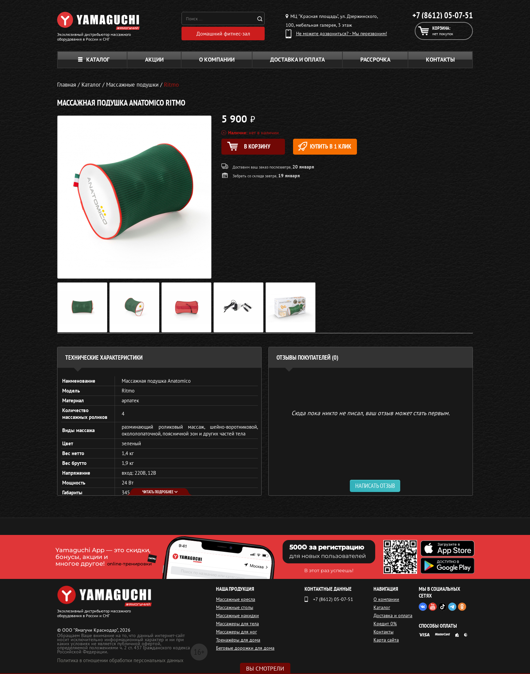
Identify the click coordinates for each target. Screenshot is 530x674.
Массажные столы (234, 607)
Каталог (94, 59)
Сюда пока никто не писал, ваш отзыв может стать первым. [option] (370, 412)
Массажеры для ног (236, 632)
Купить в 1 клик (324, 146)
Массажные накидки (237, 615)
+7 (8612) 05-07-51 (442, 15)
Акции (154, 59)
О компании (217, 59)
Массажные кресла (235, 599)
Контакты (440, 59)
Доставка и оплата (297, 59)
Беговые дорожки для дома (245, 648)
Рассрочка (375, 59)
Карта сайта (386, 640)
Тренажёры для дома (238, 640)
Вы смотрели (265, 668)
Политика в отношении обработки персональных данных (120, 660)
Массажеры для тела (237, 624)
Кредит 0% (385, 624)
